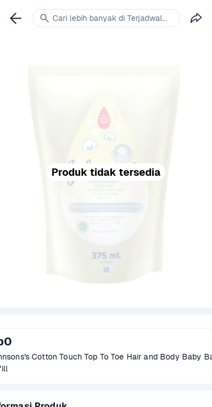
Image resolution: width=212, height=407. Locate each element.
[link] (16, 18)
